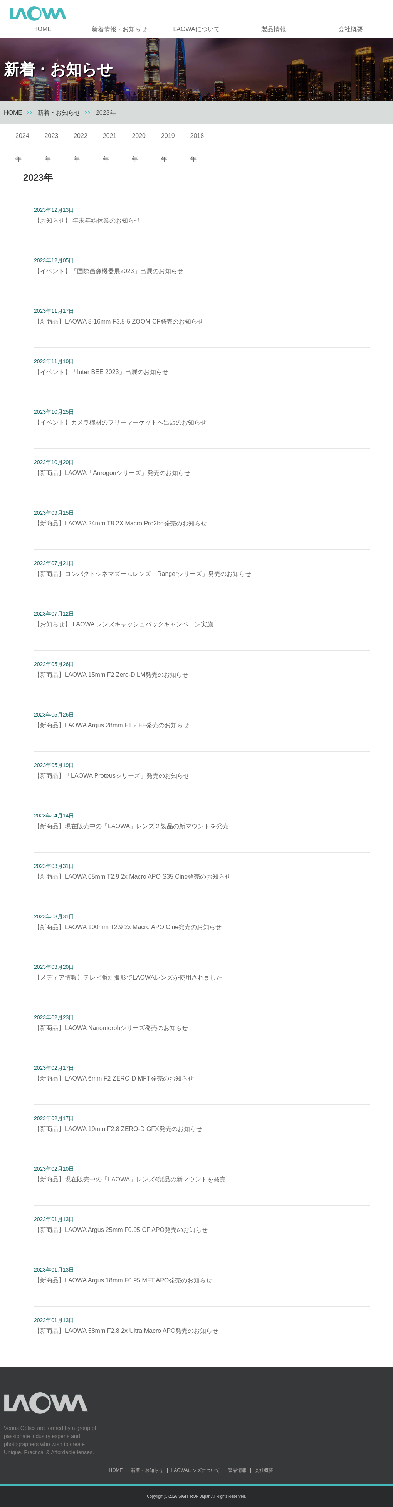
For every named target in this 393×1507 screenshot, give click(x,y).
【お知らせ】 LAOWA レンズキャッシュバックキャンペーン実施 (123, 624)
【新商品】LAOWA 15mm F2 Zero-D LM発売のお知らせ (111, 674)
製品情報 (273, 29)
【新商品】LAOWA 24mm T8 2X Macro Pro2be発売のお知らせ (120, 523)
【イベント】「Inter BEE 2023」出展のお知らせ (101, 372)
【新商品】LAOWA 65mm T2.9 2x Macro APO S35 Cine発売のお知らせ (132, 876)
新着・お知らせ (59, 112)
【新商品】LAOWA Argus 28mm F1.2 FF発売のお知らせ (111, 725)
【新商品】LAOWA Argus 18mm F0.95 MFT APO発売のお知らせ (123, 1280)
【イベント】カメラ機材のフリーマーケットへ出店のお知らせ (120, 422)
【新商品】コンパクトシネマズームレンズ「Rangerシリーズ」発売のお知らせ (142, 574)
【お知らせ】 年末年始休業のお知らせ (87, 220)
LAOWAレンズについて (195, 1470)
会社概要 (350, 29)
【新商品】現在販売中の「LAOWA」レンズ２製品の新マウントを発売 (131, 826)
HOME (42, 29)
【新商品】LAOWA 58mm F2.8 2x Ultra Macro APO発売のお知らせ (126, 1330)
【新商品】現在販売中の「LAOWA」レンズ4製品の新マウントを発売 (130, 1179)
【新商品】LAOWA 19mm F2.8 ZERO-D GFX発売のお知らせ (118, 1129)
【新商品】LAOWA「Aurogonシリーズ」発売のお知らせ (112, 473)
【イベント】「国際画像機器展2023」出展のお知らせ (108, 271)
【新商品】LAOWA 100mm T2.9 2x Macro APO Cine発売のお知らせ (128, 927)
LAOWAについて (196, 29)
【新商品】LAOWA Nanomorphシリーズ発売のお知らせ (111, 1028)
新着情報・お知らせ (119, 29)
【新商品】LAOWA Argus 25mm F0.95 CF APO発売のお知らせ (121, 1230)
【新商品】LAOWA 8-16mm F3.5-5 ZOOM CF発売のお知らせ (118, 321)
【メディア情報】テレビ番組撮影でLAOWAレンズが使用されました (128, 977)
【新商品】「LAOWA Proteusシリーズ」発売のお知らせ (112, 775)
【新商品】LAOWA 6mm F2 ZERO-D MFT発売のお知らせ (114, 1078)
